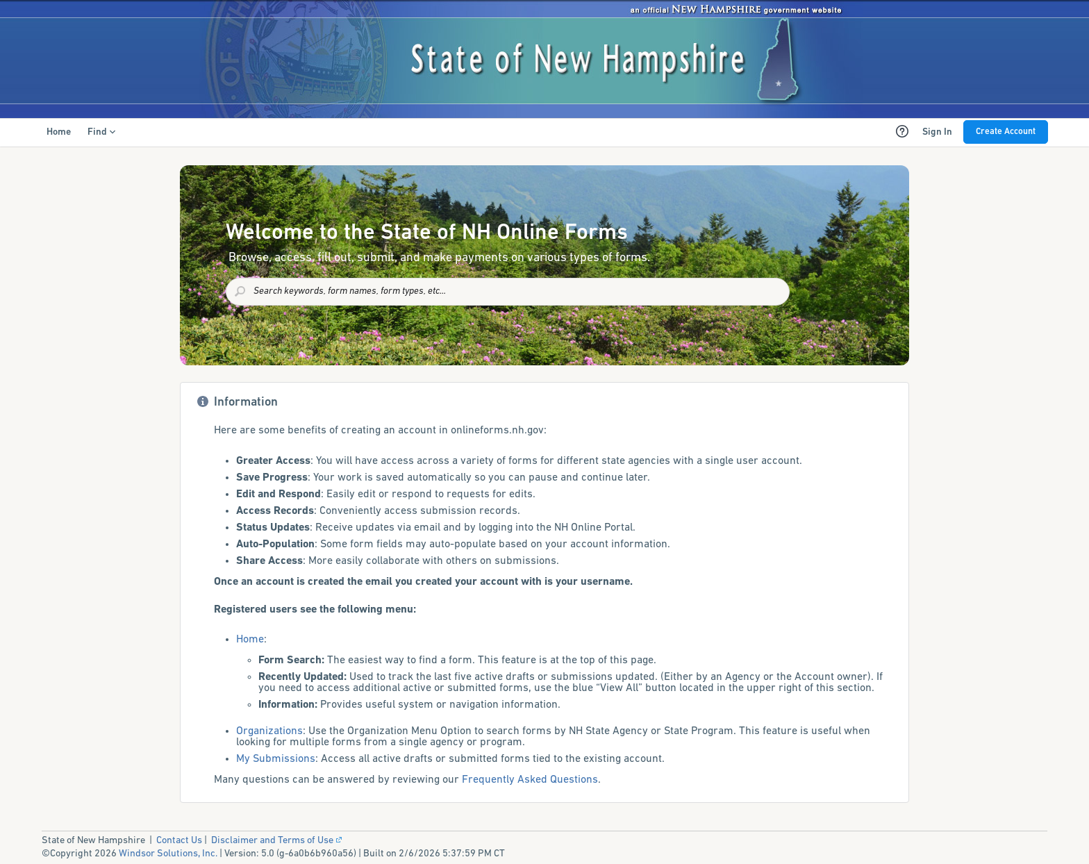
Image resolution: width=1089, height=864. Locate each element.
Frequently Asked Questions (530, 780)
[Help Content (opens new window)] (902, 131)
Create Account (1006, 131)
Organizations (269, 731)
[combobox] (508, 292)
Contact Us (179, 841)
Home (250, 639)
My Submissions (275, 759)
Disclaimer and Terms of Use (277, 841)
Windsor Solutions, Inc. (168, 854)
